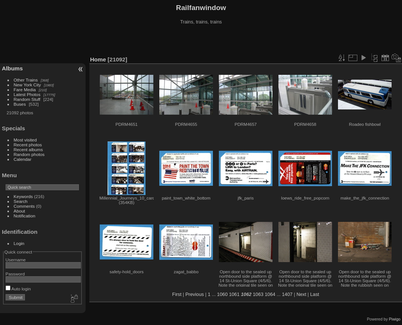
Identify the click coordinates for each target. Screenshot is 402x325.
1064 (270, 294)
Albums (12, 68)
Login (19, 243)
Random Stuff (27, 99)
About (19, 210)
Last (314, 294)
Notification (24, 215)
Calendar (23, 159)
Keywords (23, 196)
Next (301, 294)
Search (21, 201)
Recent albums (28, 149)
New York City (27, 84)
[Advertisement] (201, 40)
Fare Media (25, 89)
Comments (24, 206)
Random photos (29, 154)
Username (16, 259)
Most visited (25, 139)
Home (98, 59)
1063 (258, 294)
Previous (194, 294)
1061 (234, 294)
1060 (222, 294)
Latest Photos (27, 94)
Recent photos (28, 144)
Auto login (18, 288)
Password (15, 273)
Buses (20, 104)
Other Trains (26, 79)
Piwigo (395, 319)
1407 (287, 294)
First (177, 294)
